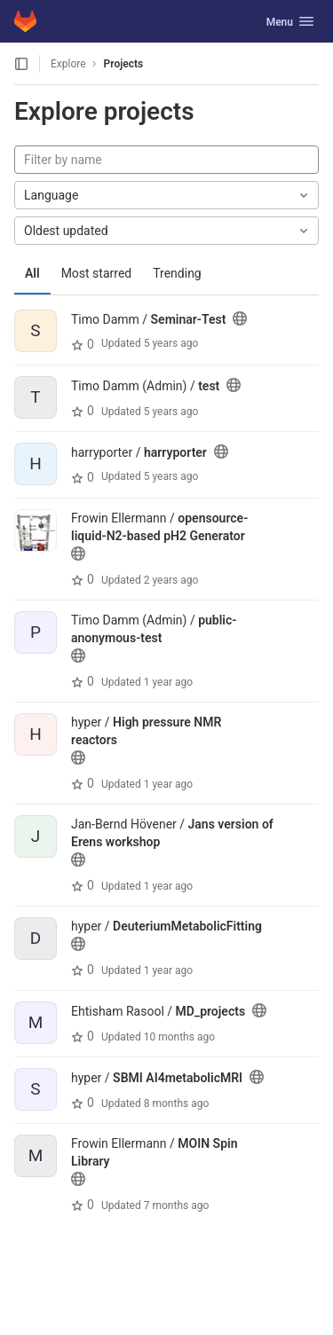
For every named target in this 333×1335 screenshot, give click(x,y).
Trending (177, 273)
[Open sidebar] (21, 64)
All (32, 273)
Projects (124, 64)
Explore (68, 64)
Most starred (96, 273)
